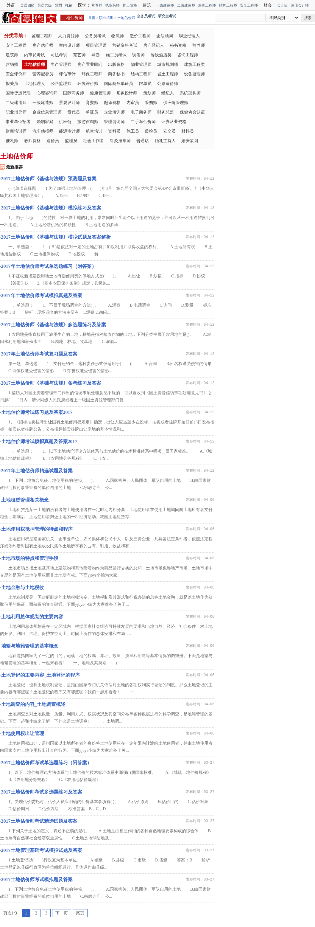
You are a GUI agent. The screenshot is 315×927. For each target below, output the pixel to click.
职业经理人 (189, 36)
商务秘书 (116, 74)
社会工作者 (93, 141)
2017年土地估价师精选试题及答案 (37, 470)
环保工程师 (92, 74)
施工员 (133, 131)
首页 (91, 18)
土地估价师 (72, 17)
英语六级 (45, 5)
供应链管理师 (175, 102)
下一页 (61, 913)
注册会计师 (300, 5)
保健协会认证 (192, 112)
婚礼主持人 (165, 141)
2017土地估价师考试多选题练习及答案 (41, 791)
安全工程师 (249, 5)
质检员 (151, 131)
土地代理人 (34, 83)
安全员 (169, 131)
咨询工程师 (187, 55)
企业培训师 (114, 112)
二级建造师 (186, 5)
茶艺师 (79, 55)
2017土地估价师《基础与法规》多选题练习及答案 (53, 324)
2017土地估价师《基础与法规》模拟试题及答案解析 (56, 237)
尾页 (80, 913)
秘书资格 (178, 45)
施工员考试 (116, 55)
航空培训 (94, 131)
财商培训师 (16, 131)
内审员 (133, 102)
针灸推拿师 (120, 141)
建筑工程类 (194, 64)
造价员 (52, 141)
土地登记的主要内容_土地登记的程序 (40, 675)
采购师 (151, 102)
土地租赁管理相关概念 (25, 499)
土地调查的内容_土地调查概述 (33, 704)
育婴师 (92, 102)
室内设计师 (69, 45)
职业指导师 (16, 112)
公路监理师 (61, 83)
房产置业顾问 (89, 64)
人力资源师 (68, 36)
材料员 (187, 131)
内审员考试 (34, 55)
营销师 (12, 64)
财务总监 (165, 112)
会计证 (282, 5)
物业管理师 (141, 64)
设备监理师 (194, 74)
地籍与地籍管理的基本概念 (29, 645)
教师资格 (32, 141)
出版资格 (116, 64)
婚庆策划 (189, 141)
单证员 (92, 112)
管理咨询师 (114, 121)
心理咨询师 (47, 93)
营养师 (96, 5)
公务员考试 (95, 36)
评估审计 (67, 74)
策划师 (149, 93)
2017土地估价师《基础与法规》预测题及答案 (48, 178)
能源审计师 (69, 131)
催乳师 (12, 141)
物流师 (117, 36)
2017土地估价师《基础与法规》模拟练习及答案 (51, 207)
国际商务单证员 (118, 83)
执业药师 (112, 5)
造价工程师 (207, 5)
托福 (68, 5)
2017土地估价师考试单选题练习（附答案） (46, 762)
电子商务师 (141, 112)
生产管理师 (61, 64)
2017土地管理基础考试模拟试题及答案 (41, 850)
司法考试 (59, 55)
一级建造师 (165, 5)
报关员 (12, 83)
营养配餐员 (42, 74)
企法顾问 (164, 36)
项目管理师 (96, 45)
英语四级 (27, 5)
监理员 (71, 141)
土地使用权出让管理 (22, 733)
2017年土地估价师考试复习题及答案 (39, 353)
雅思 (58, 5)
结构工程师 (228, 5)
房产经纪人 (153, 45)
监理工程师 (42, 36)
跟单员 (145, 83)
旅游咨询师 (87, 121)
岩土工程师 (167, 74)
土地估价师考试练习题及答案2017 (37, 412)
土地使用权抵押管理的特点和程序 (37, 529)
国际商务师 (73, 93)
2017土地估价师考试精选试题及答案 (39, 821)
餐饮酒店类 (161, 55)
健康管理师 (100, 93)
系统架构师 (190, 93)
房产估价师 (42, 45)
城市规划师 (167, 64)
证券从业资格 (173, 121)
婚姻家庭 (45, 121)
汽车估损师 (42, 131)
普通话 (142, 141)
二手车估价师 (143, 121)
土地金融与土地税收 (22, 587)
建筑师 (12, 55)
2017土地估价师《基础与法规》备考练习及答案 (51, 383)
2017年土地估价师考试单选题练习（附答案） (48, 266)
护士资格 (130, 5)
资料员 (114, 131)
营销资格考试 (124, 45)
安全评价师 (16, 74)
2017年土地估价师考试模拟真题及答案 (41, 295)
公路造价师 (167, 83)
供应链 (65, 121)
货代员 (73, 112)
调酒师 (138, 55)
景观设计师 (69, 102)
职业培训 (106, 18)
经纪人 (167, 93)
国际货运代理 (18, 93)
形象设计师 (126, 93)
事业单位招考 (18, 121)
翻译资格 (112, 102)
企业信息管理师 (47, 112)
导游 (95, 55)
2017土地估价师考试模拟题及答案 (37, 879)
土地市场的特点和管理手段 (29, 558)
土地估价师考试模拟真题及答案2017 (39, 441)
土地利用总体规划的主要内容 (32, 616)
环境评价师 (87, 83)
